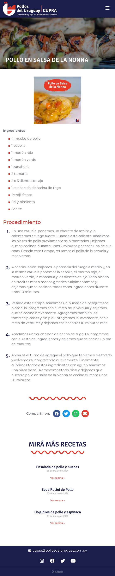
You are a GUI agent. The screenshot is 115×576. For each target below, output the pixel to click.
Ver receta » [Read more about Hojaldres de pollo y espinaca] (57, 522)
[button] (56, 413)
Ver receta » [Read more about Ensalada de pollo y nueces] (57, 477)
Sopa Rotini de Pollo (57, 489)
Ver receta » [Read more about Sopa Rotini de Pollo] (57, 500)
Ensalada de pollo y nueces (57, 467)
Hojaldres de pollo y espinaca (57, 512)
